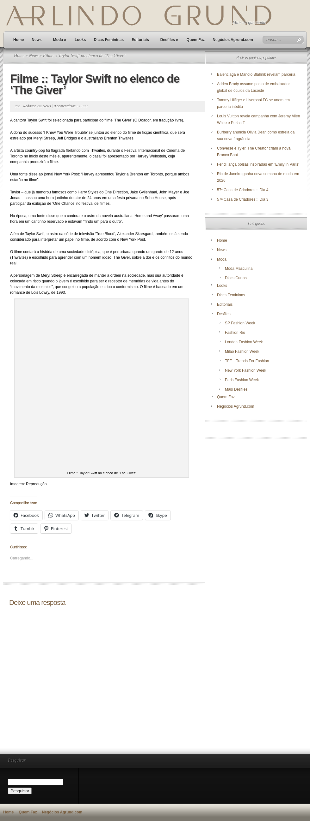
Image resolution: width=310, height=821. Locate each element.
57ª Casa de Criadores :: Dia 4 (243, 190)
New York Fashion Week (245, 370)
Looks (80, 40)
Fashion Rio (235, 332)
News (36, 40)
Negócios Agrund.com (233, 40)
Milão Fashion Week (242, 351)
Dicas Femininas (109, 40)
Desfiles (169, 40)
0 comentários (64, 106)
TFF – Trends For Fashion (247, 361)
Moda (59, 40)
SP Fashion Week (240, 323)
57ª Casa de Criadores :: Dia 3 (243, 199)
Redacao (29, 106)
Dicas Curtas (236, 278)
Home (18, 40)
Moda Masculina (238, 268)
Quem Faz (196, 40)
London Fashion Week (244, 342)
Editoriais (140, 40)
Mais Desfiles (236, 389)
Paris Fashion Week (242, 380)
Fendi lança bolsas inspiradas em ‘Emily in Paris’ (258, 164)
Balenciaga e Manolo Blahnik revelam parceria (256, 74)
